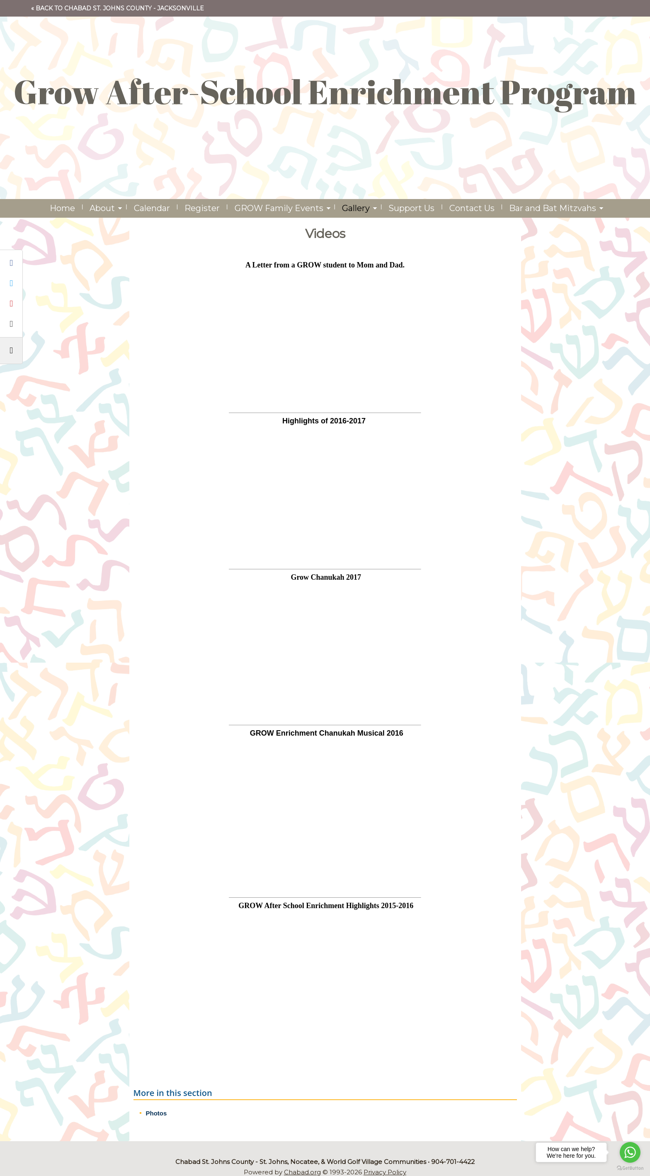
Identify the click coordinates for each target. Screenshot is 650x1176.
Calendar (152, 208)
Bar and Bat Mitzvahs (552, 208)
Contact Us (472, 208)
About (102, 208)
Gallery (356, 208)
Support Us (411, 208)
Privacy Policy (385, 1172)
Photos (156, 1113)
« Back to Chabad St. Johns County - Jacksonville (117, 8)
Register (202, 208)
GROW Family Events (279, 208)
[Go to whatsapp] (630, 1152)
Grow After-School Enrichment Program (325, 91)
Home (62, 208)
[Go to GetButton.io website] (630, 1168)
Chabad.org (302, 1172)
